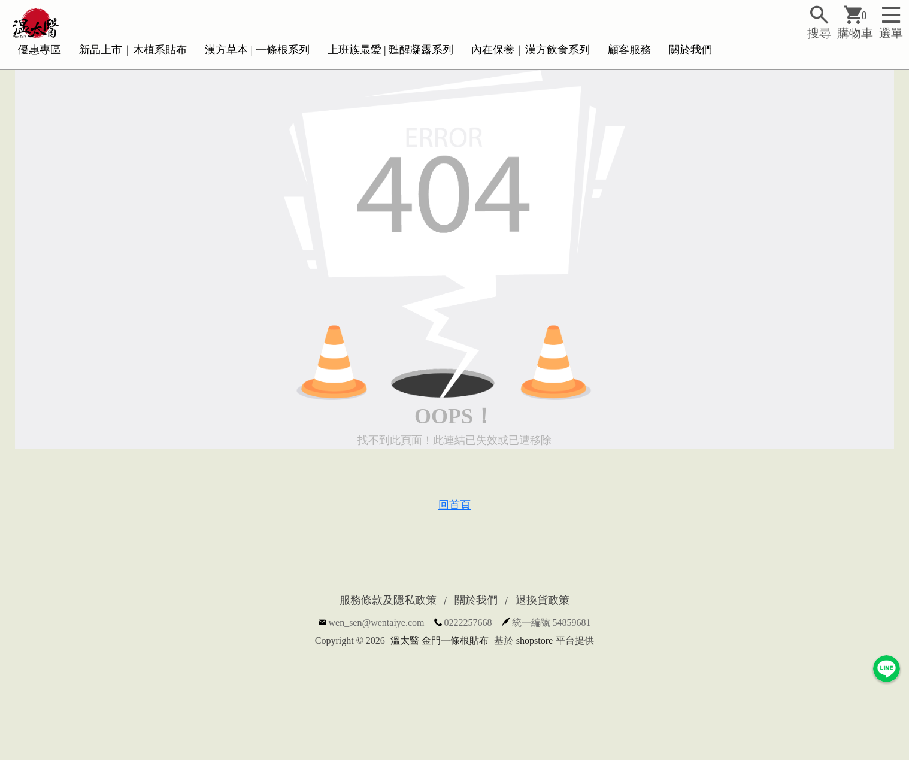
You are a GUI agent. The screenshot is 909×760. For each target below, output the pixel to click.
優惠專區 (39, 50)
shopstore (534, 640)
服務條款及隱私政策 (388, 600)
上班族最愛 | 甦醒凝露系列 (391, 50)
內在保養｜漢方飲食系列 (530, 50)
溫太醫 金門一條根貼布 (439, 640)
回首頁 (454, 505)
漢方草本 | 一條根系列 (257, 50)
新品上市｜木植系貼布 (133, 50)
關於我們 (690, 50)
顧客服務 (629, 50)
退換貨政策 (542, 600)
